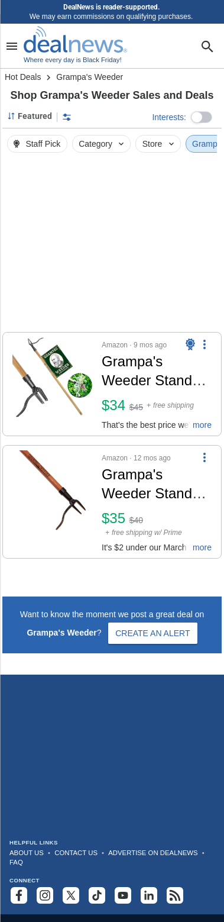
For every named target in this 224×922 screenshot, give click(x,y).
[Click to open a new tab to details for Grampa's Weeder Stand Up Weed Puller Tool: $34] (52, 384)
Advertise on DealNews (152, 852)
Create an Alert (152, 633)
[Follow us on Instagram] (44, 895)
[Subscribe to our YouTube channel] (122, 895)
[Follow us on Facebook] (18, 895)
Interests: (169, 117)
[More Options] (204, 344)
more (202, 425)
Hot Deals (23, 77)
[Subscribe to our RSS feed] (174, 895)
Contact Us (76, 852)
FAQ (16, 862)
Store (159, 144)
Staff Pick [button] (36, 144)
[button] (201, 117)
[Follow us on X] (70, 895)
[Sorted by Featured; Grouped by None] (29, 116)
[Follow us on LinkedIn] (148, 895)
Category (102, 144)
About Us (26, 852)
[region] (112, 245)
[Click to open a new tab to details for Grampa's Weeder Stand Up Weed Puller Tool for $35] (52, 501)
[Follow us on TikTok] (96, 895)
